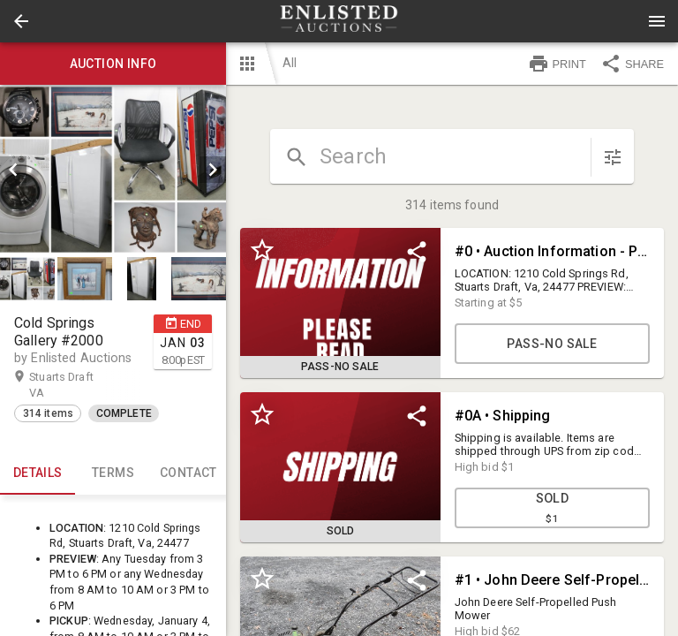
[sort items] (612, 157)
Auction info (113, 63)
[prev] (13, 169)
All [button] (289, 63)
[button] (21, 21)
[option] (113, 169)
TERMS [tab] (112, 473)
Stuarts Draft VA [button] (61, 384)
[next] (213, 169)
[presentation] (339, 21)
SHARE (632, 63)
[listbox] (113, 169)
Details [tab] (37, 473)
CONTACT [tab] (188, 473)
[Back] (21, 21)
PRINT (557, 63)
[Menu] (657, 21)
